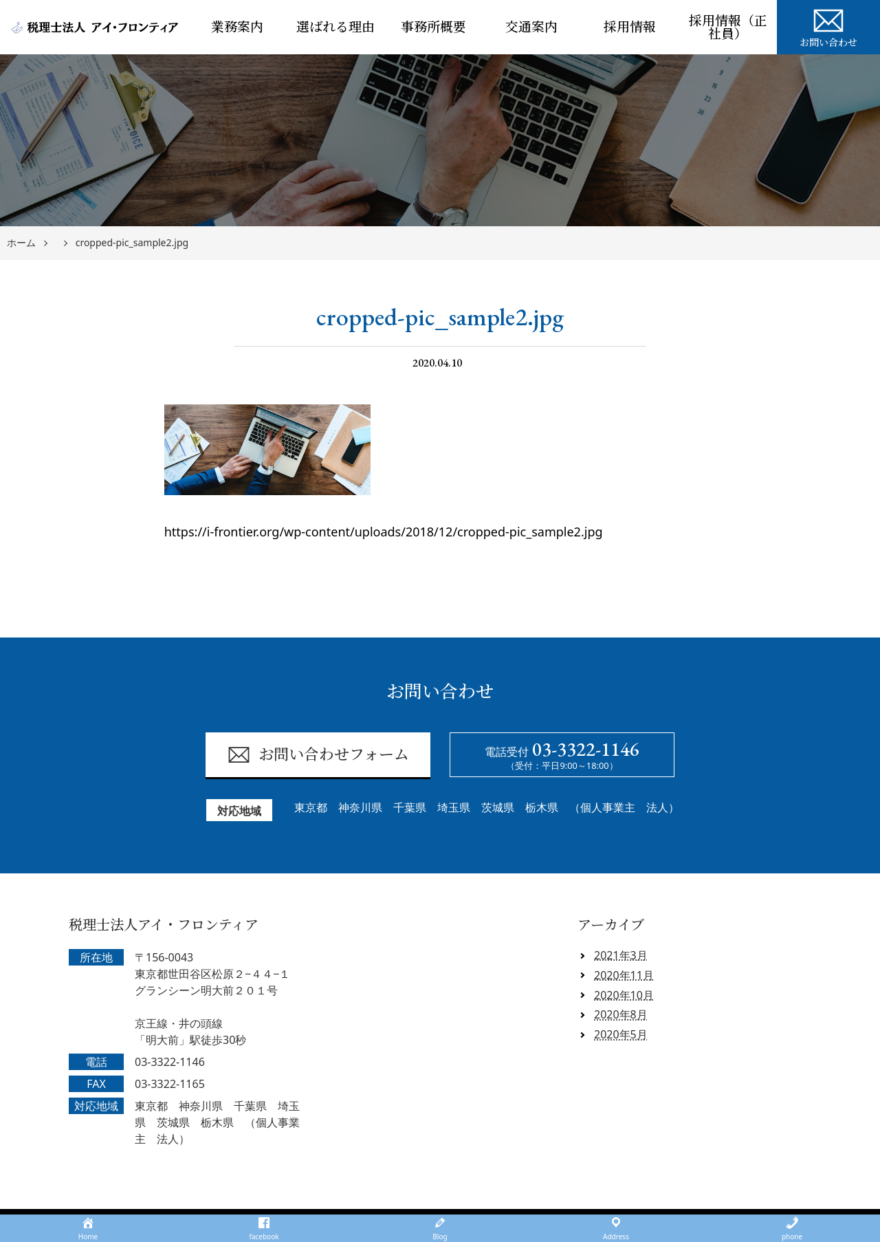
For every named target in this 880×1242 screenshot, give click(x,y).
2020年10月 (624, 995)
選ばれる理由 (335, 27)
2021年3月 (621, 955)
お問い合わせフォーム (318, 755)
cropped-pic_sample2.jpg (132, 243)
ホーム (21, 243)
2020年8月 (621, 1014)
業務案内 (237, 27)
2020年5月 (621, 1034)
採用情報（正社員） (728, 27)
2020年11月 (624, 975)
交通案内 (531, 27)
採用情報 (630, 27)
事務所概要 (433, 27)
